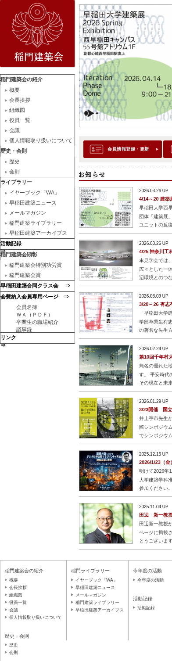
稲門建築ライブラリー (35, 223)
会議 (14, 130)
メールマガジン (27, 213)
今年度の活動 (150, 580)
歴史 (14, 161)
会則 (14, 172)
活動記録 (146, 607)
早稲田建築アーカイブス (38, 233)
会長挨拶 (19, 100)
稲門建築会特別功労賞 (35, 265)
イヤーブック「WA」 (34, 193)
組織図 (17, 110)
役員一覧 (19, 120)
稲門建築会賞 (25, 275)
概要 (14, 90)
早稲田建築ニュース (33, 203)
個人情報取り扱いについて (40, 140)
